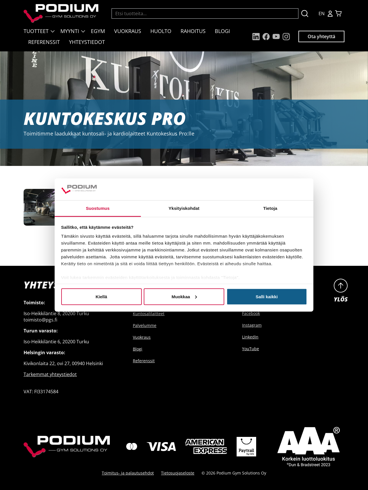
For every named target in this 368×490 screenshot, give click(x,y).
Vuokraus (127, 31)
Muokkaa (184, 296)
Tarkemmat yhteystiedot (50, 374)
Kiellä (101, 296)
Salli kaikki (267, 296)
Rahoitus (193, 31)
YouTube (250, 348)
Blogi (222, 31)
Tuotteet (36, 31)
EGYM (98, 31)
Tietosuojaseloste (177, 473)
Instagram (252, 325)
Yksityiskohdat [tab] (183, 208)
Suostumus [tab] (98, 208)
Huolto (160, 31)
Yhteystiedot (87, 41)
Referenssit (44, 41)
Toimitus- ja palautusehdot (128, 473)
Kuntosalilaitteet (148, 313)
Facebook (251, 313)
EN (322, 13)
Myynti (69, 31)
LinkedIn (250, 337)
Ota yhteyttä (321, 36)
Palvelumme (144, 325)
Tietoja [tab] (270, 208)
